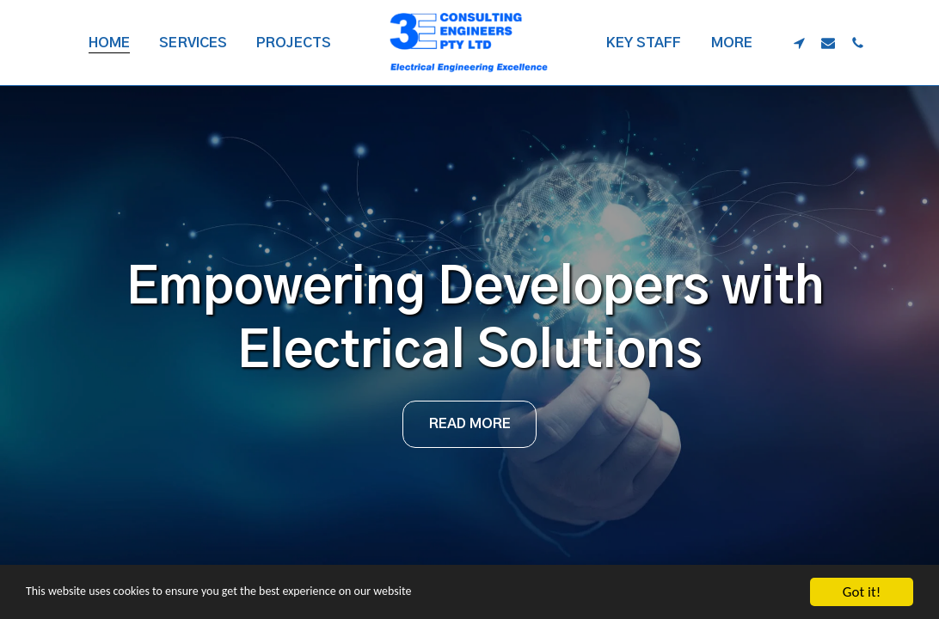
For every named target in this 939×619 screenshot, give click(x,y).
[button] (799, 42)
